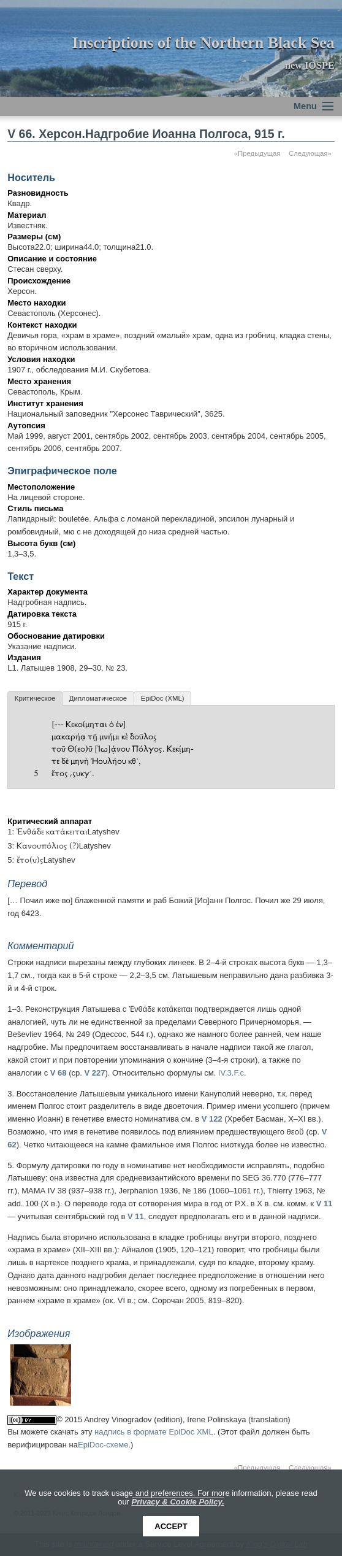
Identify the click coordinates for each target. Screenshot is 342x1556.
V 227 (94, 1072)
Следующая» (310, 153)
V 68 (58, 1072)
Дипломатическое (98, 698)
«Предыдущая (257, 153)
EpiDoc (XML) (162, 698)
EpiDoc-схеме (103, 1444)
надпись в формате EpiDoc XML (153, 1431)
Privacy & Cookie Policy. (178, 1501)
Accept (170, 1526)
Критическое (35, 698)
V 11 (324, 1203)
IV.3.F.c (231, 1072)
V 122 (212, 1118)
